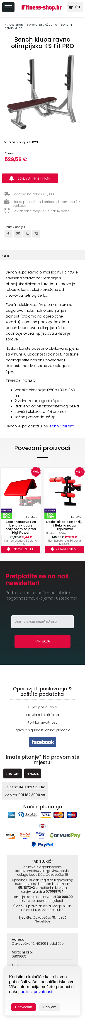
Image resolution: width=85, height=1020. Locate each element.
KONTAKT (13, 774)
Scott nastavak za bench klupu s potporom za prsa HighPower (20, 527)
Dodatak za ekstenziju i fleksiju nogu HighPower (64, 525)
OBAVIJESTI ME (30, 178)
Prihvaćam (23, 1007)
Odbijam (49, 1007)
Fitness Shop (14, 24)
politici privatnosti (37, 991)
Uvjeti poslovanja (42, 707)
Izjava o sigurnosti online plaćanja (42, 730)
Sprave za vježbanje (42, 24)
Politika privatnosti (43, 722)
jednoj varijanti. (62, 426)
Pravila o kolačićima (42, 714)
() (73, 7)
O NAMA (33, 774)
